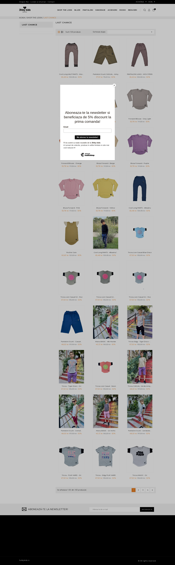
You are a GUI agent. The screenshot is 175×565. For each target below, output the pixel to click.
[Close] (114, 85)
